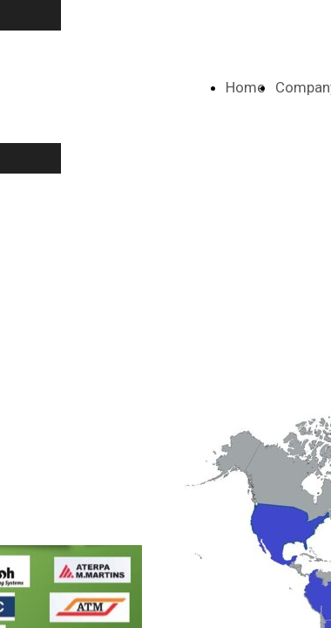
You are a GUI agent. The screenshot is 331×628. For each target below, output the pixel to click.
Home (245, 87)
